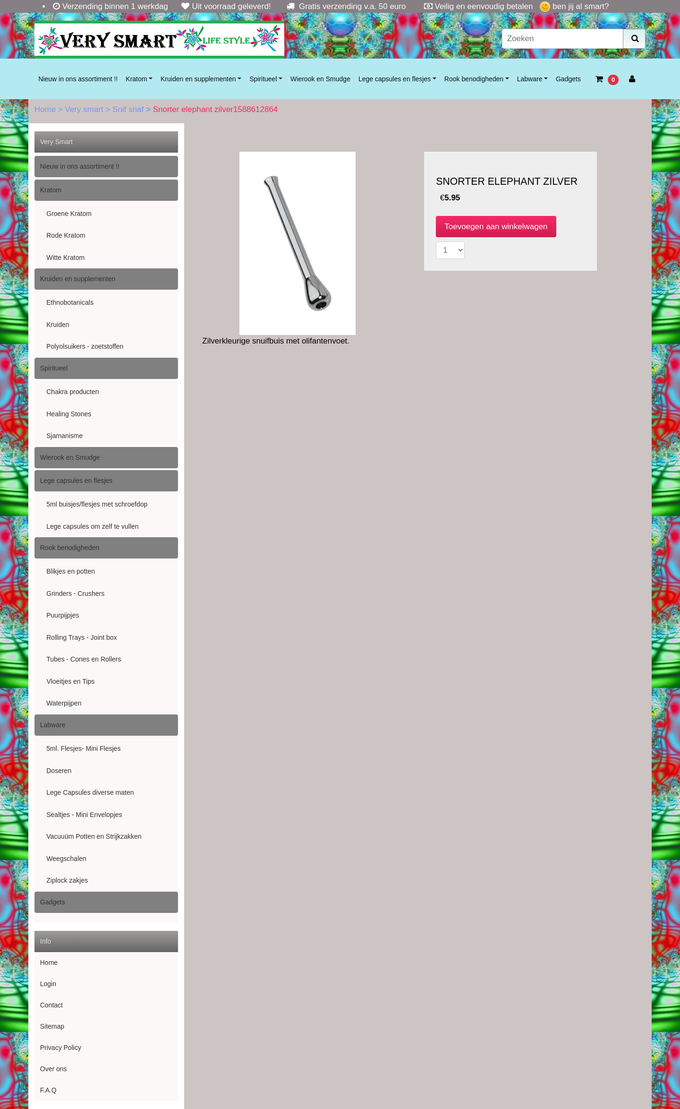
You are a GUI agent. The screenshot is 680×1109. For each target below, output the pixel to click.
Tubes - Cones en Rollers (83, 659)
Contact (51, 1005)
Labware (530, 79)
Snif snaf (129, 109)
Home (46, 109)
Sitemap (52, 1026)
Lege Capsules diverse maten (90, 792)
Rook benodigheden (473, 79)
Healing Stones (68, 414)
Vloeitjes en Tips (70, 681)
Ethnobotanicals (70, 302)
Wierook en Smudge (320, 79)
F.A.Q (48, 1090)
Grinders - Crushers (75, 593)
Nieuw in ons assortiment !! (78, 79)
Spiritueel (263, 79)
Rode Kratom (65, 235)
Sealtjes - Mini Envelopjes (84, 814)
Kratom (136, 79)
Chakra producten (72, 391)
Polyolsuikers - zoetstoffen (84, 346)
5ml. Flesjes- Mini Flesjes (83, 748)
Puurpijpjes (62, 615)
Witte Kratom (65, 257)
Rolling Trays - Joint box (81, 637)
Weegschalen (66, 858)
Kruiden (57, 324)
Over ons (53, 1069)
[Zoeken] (563, 39)
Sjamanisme (64, 435)
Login (48, 984)
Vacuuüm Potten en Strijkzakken (93, 836)
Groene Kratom (69, 213)
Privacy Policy (60, 1047)
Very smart (85, 109)
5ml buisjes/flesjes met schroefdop (96, 504)
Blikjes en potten (70, 571)
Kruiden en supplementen (198, 79)
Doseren (58, 770)
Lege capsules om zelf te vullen (92, 526)
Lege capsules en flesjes (394, 79)
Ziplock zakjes (67, 880)
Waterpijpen (63, 703)
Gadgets (568, 79)
